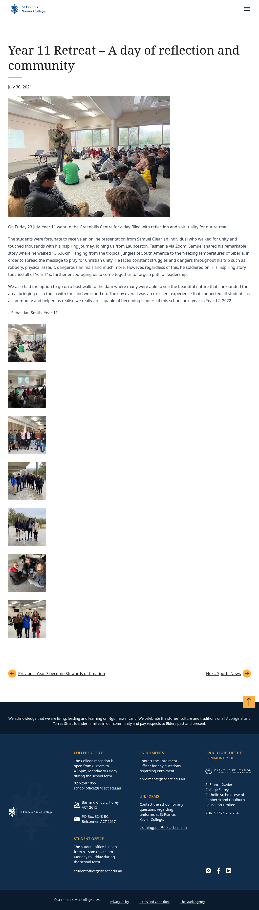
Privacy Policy (119, 902)
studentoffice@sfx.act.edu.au (98, 871)
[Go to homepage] (28, 9)
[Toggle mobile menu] (247, 9)
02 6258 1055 (85, 783)
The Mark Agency (192, 902)
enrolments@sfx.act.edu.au (162, 779)
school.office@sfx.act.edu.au (97, 788)
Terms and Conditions (154, 902)
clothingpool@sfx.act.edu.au (163, 827)
